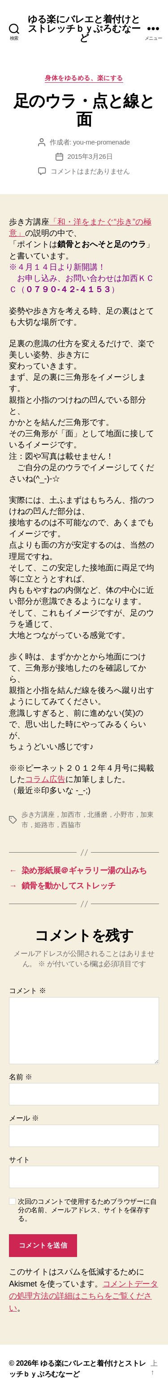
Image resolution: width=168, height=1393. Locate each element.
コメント (27, 990)
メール (24, 1118)
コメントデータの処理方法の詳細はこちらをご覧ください (83, 1295)
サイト (19, 1160)
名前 (20, 1077)
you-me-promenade (101, 142)
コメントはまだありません (90, 171)
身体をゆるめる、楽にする (84, 77)
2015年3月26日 (90, 156)
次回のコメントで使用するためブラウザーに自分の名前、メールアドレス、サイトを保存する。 (87, 1210)
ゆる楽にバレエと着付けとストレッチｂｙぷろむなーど (84, 28)
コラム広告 (45, 779)
